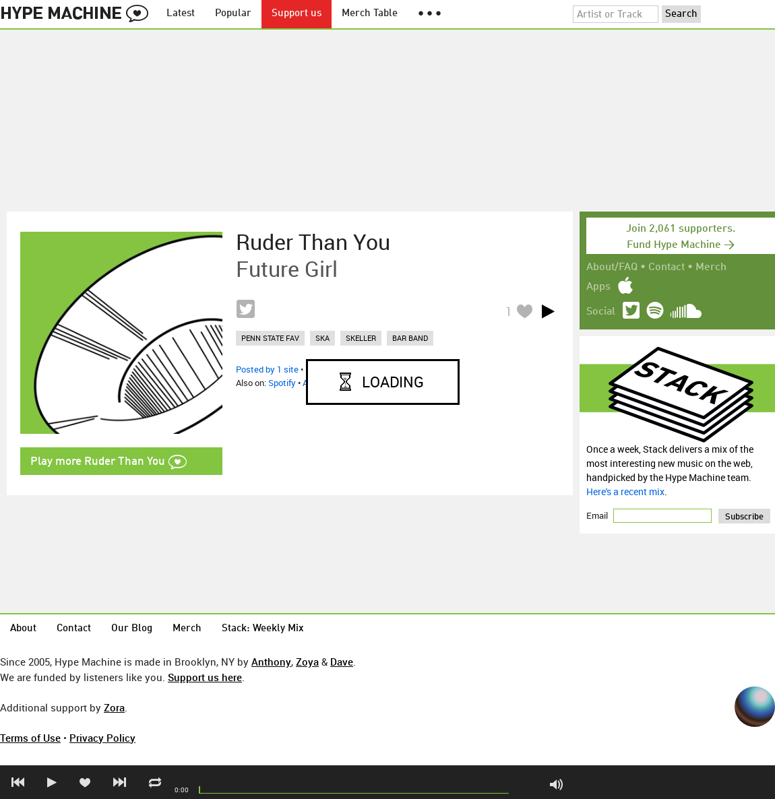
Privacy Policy (102, 737)
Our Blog (131, 629)
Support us (296, 14)
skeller (361, 338)
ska (322, 338)
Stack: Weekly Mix (263, 629)
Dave (341, 661)
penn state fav (270, 338)
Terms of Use (30, 737)
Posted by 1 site (267, 369)
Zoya (307, 661)
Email (598, 515)
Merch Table (370, 14)
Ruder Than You (313, 241)
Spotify (282, 383)
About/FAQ (612, 267)
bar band (410, 338)
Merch (710, 267)
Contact (666, 267)
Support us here (205, 677)
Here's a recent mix (625, 491)
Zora (114, 707)
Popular (233, 14)
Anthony (271, 661)
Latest (180, 14)
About (23, 629)
